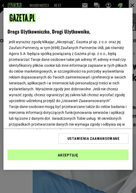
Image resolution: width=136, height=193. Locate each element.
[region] (68, 89)
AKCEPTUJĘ (68, 155)
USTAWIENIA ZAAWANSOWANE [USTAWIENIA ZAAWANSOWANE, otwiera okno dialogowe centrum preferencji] (93, 138)
